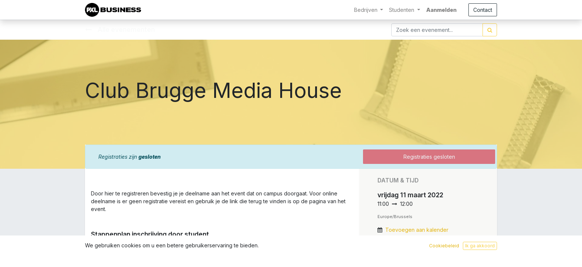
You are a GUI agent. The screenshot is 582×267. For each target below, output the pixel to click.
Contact (482, 10)
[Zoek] (490, 29)
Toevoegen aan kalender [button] (416, 230)
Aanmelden (441, 10)
